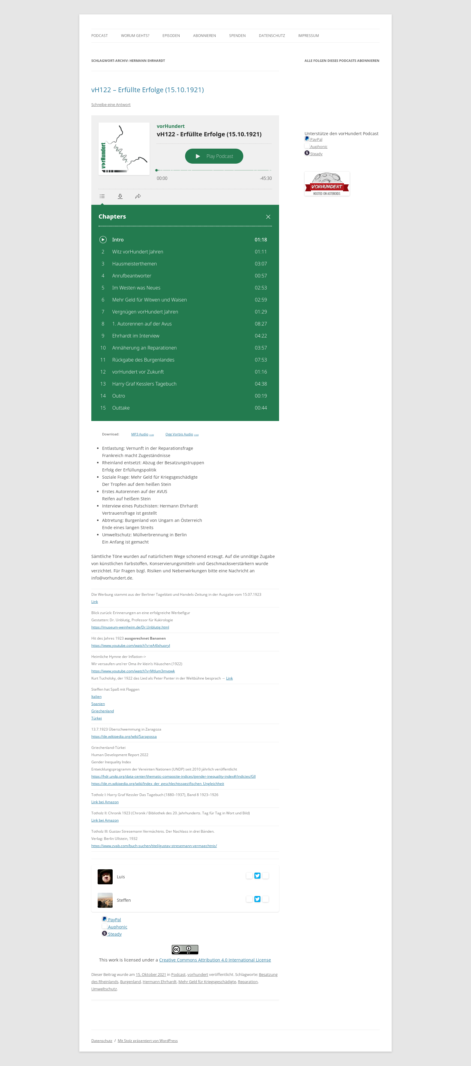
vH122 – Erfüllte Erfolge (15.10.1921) (147, 89)
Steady (112, 934)
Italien (96, 696)
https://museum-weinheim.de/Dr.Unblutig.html (130, 627)
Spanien (98, 703)
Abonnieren (204, 35)
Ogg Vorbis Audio (182, 434)
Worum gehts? (135, 35)
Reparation (248, 981)
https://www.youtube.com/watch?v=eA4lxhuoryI (130, 645)
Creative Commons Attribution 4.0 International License (215, 960)
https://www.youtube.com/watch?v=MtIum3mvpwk (133, 671)
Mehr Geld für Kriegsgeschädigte (207, 981)
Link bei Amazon (105, 801)
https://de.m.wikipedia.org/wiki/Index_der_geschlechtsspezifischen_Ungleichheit (157, 783)
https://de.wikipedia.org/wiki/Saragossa (124, 736)
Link (94, 601)
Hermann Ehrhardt (160, 981)
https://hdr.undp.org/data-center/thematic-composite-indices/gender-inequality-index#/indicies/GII (173, 776)
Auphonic (114, 927)
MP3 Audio (142, 434)
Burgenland (130, 981)
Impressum (308, 35)
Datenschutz (272, 35)
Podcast (99, 35)
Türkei (96, 718)
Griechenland (102, 710)
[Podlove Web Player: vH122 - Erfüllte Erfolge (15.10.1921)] (185, 268)
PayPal (111, 919)
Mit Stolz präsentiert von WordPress (148, 1040)
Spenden (237, 35)
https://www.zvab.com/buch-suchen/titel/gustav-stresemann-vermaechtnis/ (154, 845)
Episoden (171, 35)
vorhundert (197, 974)
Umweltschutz (104, 989)
